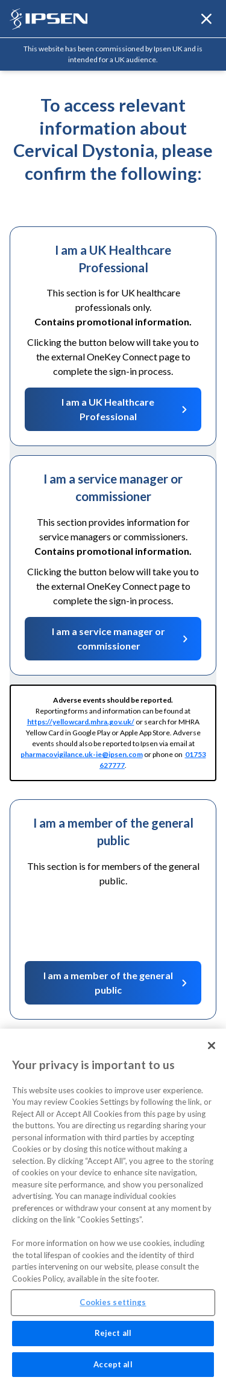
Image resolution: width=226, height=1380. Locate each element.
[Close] (211, 1051)
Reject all (113, 1338)
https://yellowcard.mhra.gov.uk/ (80, 721)
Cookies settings (113, 1307)
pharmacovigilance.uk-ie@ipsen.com (81, 754)
